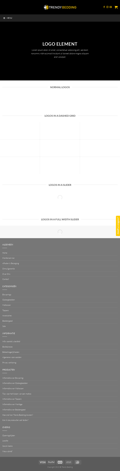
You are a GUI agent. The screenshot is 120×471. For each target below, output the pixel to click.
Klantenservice (8, 258)
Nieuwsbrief (7, 451)
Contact (5, 279)
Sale (4, 326)
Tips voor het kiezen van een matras (16, 393)
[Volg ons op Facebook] (104, 7)
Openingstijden (8, 435)
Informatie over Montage (12, 404)
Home (4, 252)
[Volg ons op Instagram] (107, 7)
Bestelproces (7, 346)
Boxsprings (6, 294)
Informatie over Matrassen (13, 388)
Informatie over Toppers (12, 399)
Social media (7, 446)
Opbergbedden (8, 299)
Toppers (5, 310)
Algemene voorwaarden (11, 357)
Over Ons (6, 274)
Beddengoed (7, 321)
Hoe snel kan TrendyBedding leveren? (17, 415)
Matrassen (6, 305)
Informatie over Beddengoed (13, 409)
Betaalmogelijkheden (10, 352)
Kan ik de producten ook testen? (15, 420)
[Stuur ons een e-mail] (111, 7)
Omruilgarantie (8, 268)
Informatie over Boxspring (12, 378)
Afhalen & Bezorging (10, 263)
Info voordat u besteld (11, 341)
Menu (7, 18)
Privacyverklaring (9, 362)
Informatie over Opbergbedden (15, 383)
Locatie (5, 440)
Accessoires (7, 315)
